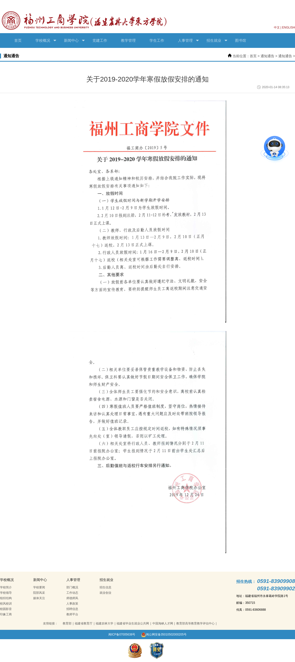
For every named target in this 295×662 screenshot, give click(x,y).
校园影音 (6, 609)
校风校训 (6, 603)
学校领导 (6, 592)
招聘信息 (72, 609)
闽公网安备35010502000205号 (164, 634)
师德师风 (72, 598)
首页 (18, 40)
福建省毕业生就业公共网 (133, 623)
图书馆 (240, 40)
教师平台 (72, 614)
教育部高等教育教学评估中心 (195, 623)
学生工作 (156, 40)
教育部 (67, 623)
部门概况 (72, 587)
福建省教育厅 (83, 623)
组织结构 (6, 598)
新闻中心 (74, 40)
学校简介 (6, 587)
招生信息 (105, 587)
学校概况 (45, 40)
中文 (277, 27)
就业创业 (105, 592)
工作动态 (72, 592)
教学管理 (128, 40)
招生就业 (216, 40)
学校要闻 (39, 587)
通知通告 (267, 56)
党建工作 (99, 40)
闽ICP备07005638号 (121, 634)
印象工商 (6, 614)
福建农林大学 (104, 623)
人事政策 (72, 603)
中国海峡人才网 (162, 623)
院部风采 (39, 592)
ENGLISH (288, 27)
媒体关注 (39, 598)
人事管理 (188, 40)
